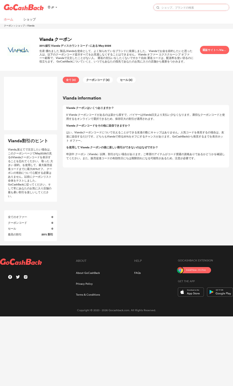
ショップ (20, 25)
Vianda (30, 25)
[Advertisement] (30, 103)
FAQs (137, 273)
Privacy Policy (84, 284)
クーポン (8, 25)
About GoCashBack (88, 273)
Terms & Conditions (88, 294)
